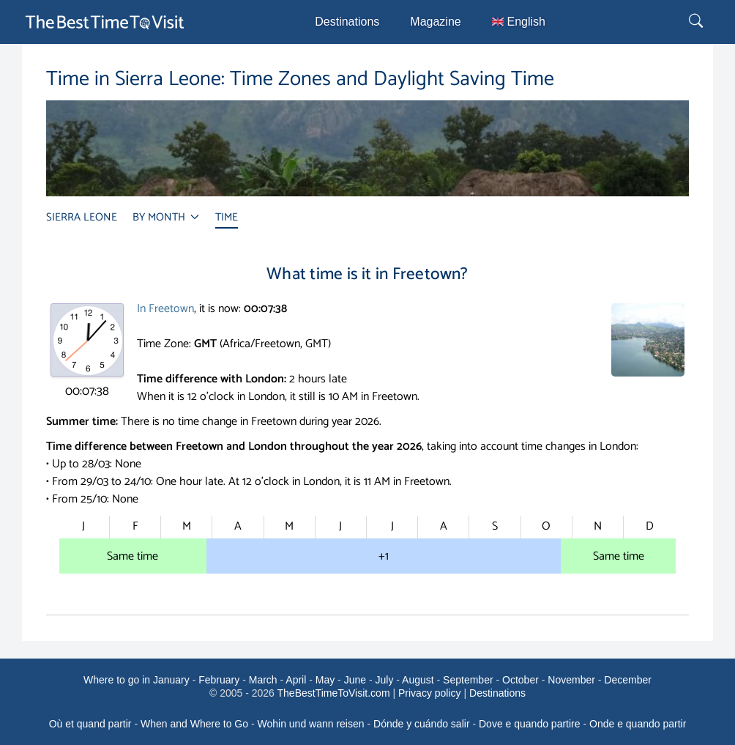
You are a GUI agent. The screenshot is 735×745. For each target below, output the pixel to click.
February (218, 680)
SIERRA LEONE (81, 217)
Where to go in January (136, 680)
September (468, 680)
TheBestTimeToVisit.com (333, 693)
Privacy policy (429, 693)
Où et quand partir (90, 724)
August (418, 680)
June (355, 680)
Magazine (435, 21)
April (296, 680)
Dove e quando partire (530, 724)
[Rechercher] (697, 22)
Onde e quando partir (637, 724)
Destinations (347, 21)
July (384, 680)
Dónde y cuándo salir (421, 724)
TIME (226, 217)
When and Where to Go (194, 724)
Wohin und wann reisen (311, 724)
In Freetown (165, 309)
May (325, 680)
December (628, 680)
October (520, 680)
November (571, 680)
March (263, 680)
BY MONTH (166, 217)
